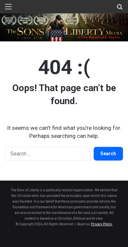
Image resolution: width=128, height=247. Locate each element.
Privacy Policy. (102, 224)
